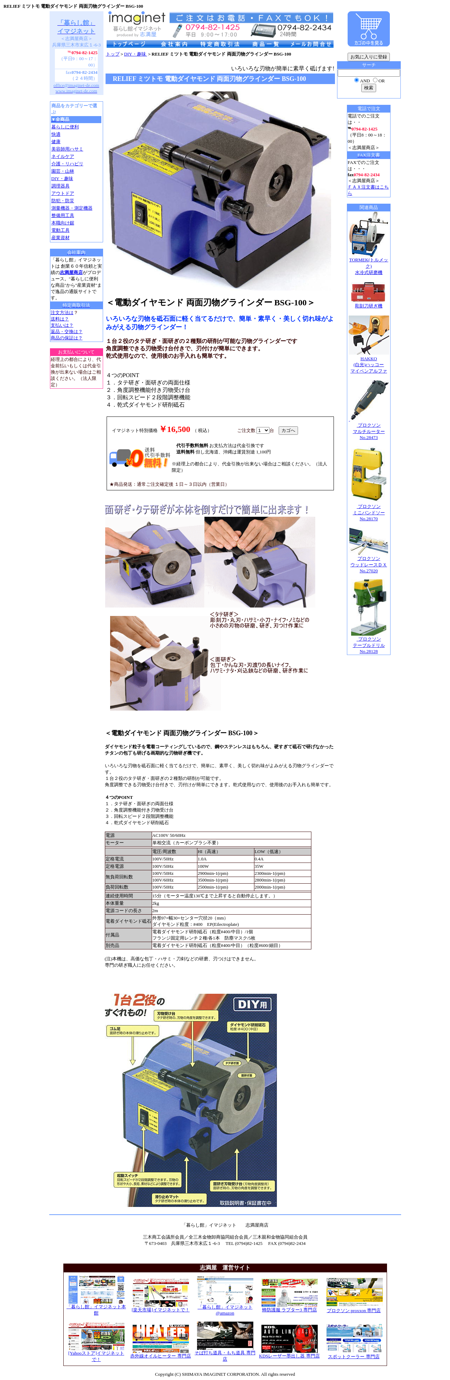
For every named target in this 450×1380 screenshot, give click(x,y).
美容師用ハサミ (67, 149)
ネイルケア (62, 156)
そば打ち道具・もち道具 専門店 (225, 1354)
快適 (56, 134)
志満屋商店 (71, 272)
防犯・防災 (62, 200)
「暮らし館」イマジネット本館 (96, 1307)
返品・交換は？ (67, 331)
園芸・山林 (62, 171)
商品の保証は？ (67, 338)
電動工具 (60, 230)
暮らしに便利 (65, 126)
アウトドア (62, 193)
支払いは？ (62, 325)
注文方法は (62, 312)
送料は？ (60, 319)
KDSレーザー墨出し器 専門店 (289, 1354)
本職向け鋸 (62, 222)
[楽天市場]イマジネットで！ (161, 1307)
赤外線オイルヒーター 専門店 (160, 1354)
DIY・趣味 (62, 178)
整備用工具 (62, 215)
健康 (56, 141)
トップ (113, 54)
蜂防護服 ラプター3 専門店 (289, 1307)
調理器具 (60, 186)
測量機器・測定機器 (72, 208)
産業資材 (60, 237)
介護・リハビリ (67, 163)
